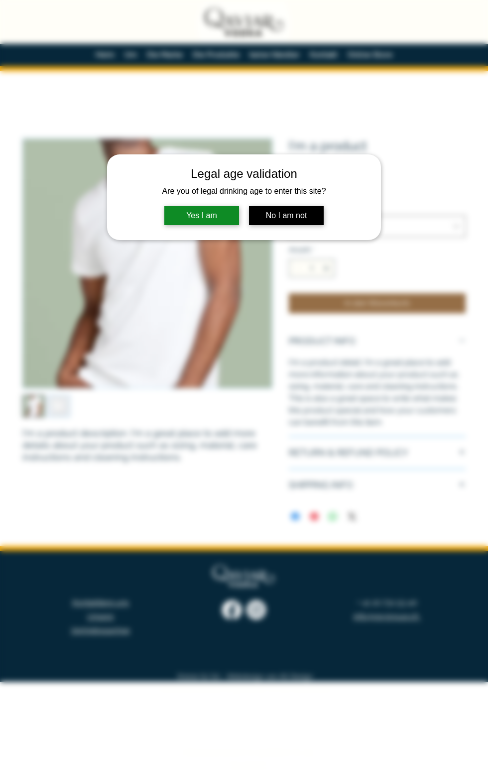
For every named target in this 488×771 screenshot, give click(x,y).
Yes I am (201, 215)
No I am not (286, 215)
